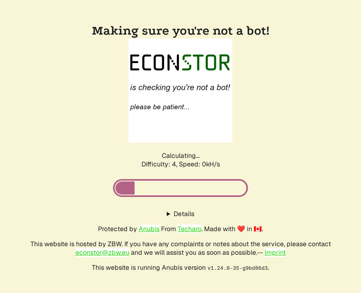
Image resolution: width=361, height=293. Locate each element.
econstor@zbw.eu (102, 252)
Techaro (189, 229)
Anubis (149, 229)
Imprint (275, 252)
